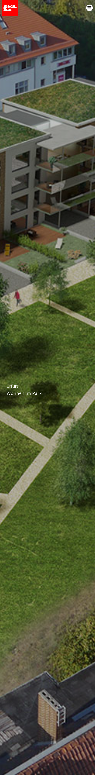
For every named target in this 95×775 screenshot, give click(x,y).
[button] (89, 8)
